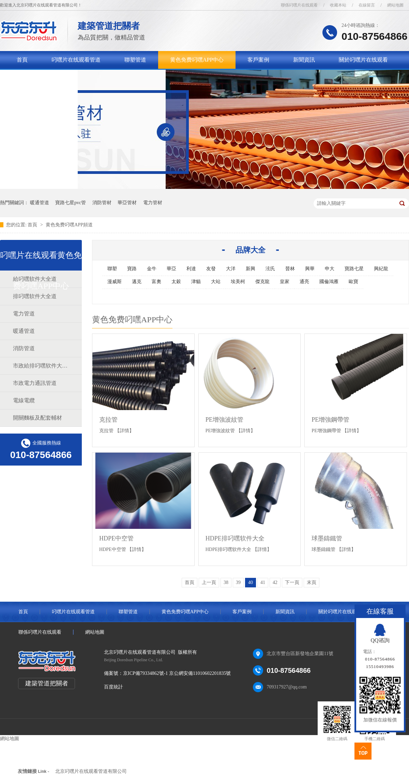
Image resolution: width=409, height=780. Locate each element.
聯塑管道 (135, 60)
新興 (250, 268)
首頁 (22, 60)
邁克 (136, 281)
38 (226, 582)
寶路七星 (354, 268)
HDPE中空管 (116, 538)
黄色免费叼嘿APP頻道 (69, 224)
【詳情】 (124, 430)
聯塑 (112, 268)
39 (238, 582)
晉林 (290, 268)
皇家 (284, 281)
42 (275, 582)
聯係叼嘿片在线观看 (299, 5)
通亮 (304, 281)
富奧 (156, 281)
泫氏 (270, 268)
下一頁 (292, 582)
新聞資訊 (304, 60)
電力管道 (24, 313)
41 (262, 582)
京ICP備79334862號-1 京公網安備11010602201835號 (177, 673)
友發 (211, 268)
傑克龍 (262, 281)
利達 (191, 268)
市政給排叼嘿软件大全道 (40, 366)
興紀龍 (381, 268)
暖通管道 (39, 202)
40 (250, 582)
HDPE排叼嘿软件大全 (235, 538)
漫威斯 (114, 281)
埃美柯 (238, 281)
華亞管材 (127, 202)
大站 (216, 281)
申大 (329, 268)
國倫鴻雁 (328, 281)
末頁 (311, 582)
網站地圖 (395, 5)
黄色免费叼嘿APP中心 (197, 60)
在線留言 (367, 5)
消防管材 (101, 202)
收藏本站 (338, 5)
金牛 (151, 268)
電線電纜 (24, 400)
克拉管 (108, 419)
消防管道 (24, 348)
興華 (310, 268)
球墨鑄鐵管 (327, 538)
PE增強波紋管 (224, 419)
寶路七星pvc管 (70, 202)
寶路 (132, 268)
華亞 (171, 268)
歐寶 (353, 281)
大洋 (231, 268)
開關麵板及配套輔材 (37, 418)
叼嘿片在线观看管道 (76, 60)
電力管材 (152, 202)
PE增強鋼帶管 (330, 419)
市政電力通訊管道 (35, 383)
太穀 (176, 281)
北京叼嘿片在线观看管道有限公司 (91, 771)
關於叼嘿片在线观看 (363, 60)
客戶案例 (258, 60)
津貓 (196, 281)
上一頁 (209, 582)
